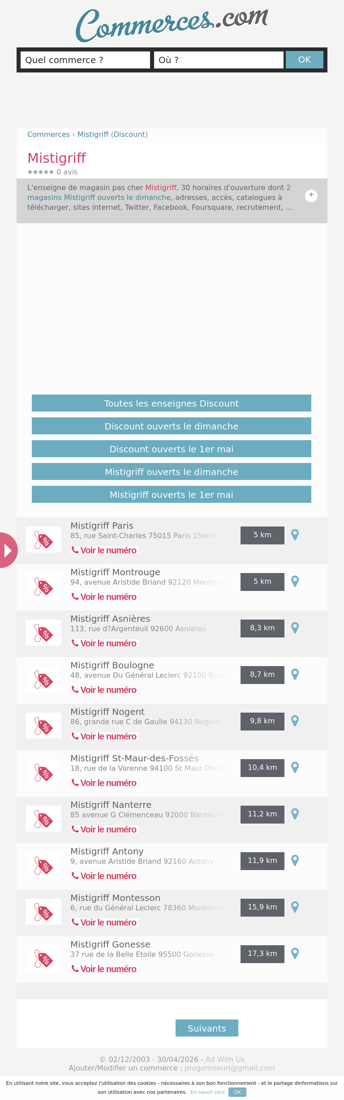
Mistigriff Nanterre (110, 804)
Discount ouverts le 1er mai (171, 449)
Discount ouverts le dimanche (172, 426)
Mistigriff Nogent (107, 711)
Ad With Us (225, 1059)
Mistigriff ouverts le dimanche (171, 472)
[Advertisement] (172, 103)
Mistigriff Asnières (110, 618)
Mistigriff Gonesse (110, 944)
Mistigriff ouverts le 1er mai (171, 494)
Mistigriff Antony (107, 851)
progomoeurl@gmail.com (230, 1068)
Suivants (207, 1028)
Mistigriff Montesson (115, 897)
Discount (129, 134)
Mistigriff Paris (101, 525)
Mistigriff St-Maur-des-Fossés (134, 758)
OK (304, 59)
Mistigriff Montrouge (115, 572)
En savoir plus (207, 1092)
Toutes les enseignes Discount (171, 403)
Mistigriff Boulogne (112, 665)
